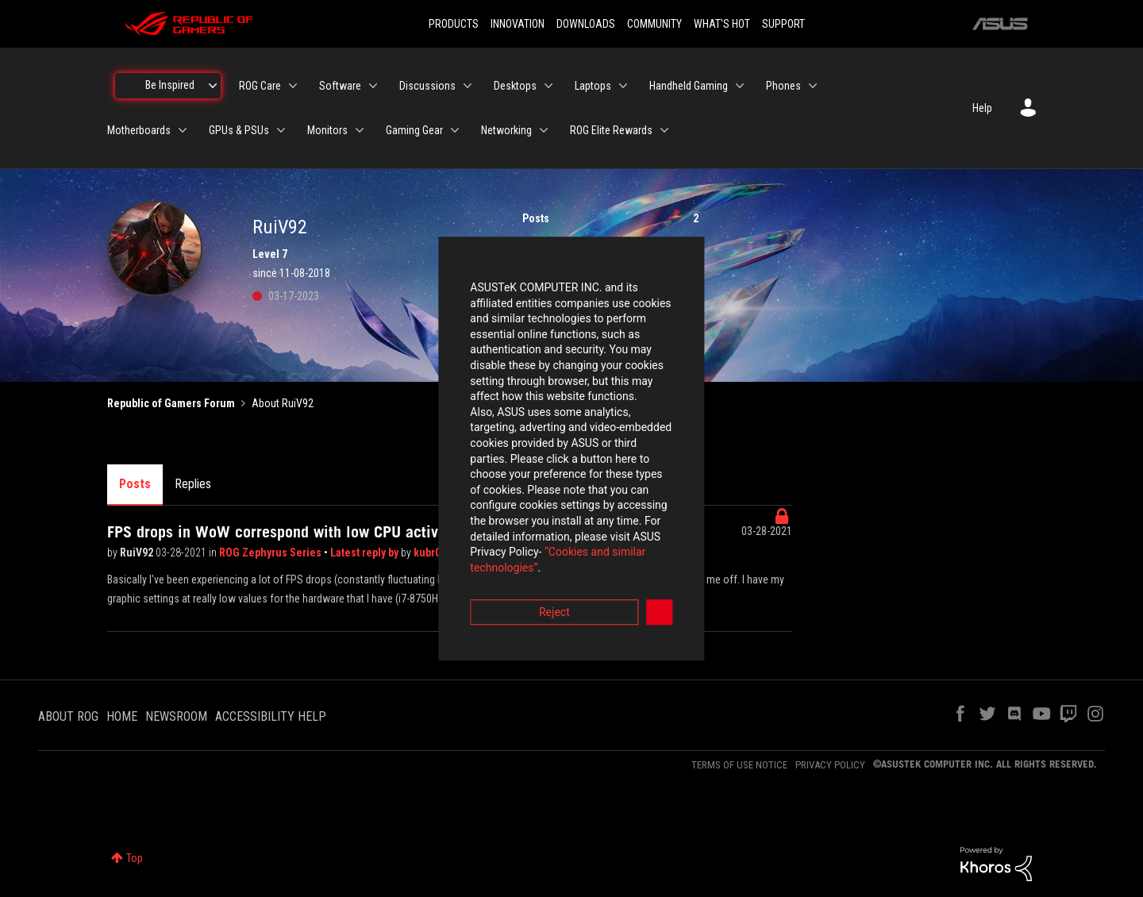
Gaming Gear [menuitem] (414, 130)
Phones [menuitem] (783, 85)
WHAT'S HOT (722, 23)
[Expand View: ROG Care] (293, 86)
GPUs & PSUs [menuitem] (239, 130)
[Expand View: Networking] (544, 130)
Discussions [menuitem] (427, 85)
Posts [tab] (135, 483)
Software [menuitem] (340, 85)
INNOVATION (518, 23)
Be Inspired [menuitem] (169, 85)
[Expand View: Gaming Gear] (455, 130)
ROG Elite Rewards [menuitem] (611, 130)
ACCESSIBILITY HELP (270, 716)
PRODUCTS (454, 23)
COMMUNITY (654, 23)
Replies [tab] (193, 483)
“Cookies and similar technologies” (467, 491)
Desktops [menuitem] (515, 85)
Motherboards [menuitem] (139, 130)
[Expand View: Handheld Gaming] (740, 86)
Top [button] (134, 858)
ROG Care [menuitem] (260, 85)
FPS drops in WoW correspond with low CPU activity (281, 531)
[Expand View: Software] (373, 86)
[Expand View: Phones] (813, 86)
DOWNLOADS (585, 23)
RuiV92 (138, 552)
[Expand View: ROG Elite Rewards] (664, 130)
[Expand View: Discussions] (467, 86)
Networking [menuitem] (506, 130)
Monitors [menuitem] (327, 130)
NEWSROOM (176, 716)
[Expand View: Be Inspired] (213, 85)
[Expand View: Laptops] (623, 86)
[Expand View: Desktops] (548, 86)
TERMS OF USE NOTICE (739, 765)
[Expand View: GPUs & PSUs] (281, 130)
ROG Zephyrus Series (271, 552)
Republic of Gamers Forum (171, 403)
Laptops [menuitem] (593, 85)
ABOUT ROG (68, 716)
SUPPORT (783, 23)
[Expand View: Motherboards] (182, 130)
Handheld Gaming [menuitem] (688, 85)
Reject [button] (483, 536)
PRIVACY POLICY (830, 765)
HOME (121, 716)
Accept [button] (659, 536)
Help (982, 108)
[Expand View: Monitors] (360, 130)
